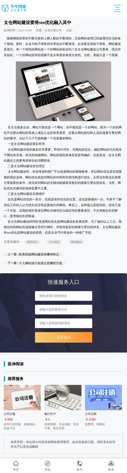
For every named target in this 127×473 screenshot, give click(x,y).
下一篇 (34, 263)
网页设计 (32, 242)
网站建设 (76, 242)
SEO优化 (54, 242)
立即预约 (63, 337)
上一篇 (33, 254)
